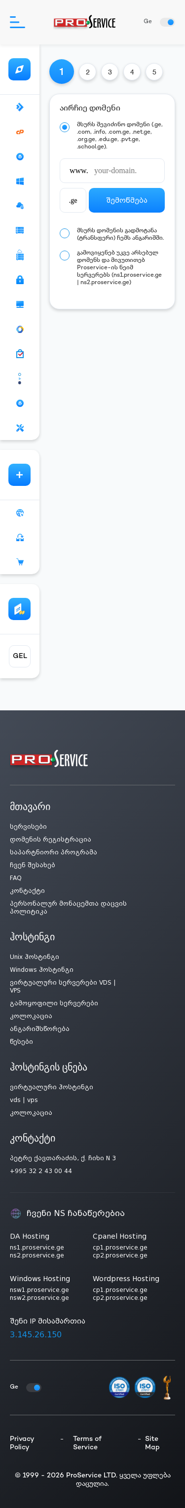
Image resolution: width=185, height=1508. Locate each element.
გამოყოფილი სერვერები (54, 1003)
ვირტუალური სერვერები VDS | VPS (63, 986)
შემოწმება (127, 200)
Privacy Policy (22, 1443)
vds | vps (24, 1100)
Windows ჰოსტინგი (42, 969)
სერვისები (28, 826)
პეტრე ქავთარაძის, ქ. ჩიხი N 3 (63, 1158)
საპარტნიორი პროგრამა (53, 852)
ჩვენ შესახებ (32, 865)
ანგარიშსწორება (40, 1029)
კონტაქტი (27, 890)
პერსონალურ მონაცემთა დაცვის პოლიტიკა (68, 907)
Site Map (152, 1443)
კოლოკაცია (31, 1016)
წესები (21, 1041)
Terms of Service (87, 1443)
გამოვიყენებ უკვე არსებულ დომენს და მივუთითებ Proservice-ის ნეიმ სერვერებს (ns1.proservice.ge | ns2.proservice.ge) (119, 268)
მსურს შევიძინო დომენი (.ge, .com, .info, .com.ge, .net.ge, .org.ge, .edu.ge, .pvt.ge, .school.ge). (120, 136)
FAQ (16, 878)
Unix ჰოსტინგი (34, 957)
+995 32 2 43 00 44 (41, 1171)
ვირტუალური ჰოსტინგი (51, 1087)
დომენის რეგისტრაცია (50, 839)
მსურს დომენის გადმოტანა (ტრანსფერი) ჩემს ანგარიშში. (120, 235)
